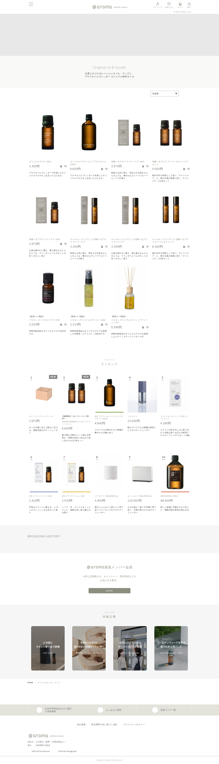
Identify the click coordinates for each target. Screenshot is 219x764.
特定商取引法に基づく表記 (104, 724)
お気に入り (169, 5)
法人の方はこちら (183, 12)
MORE (109, 590)
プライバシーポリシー (134, 724)
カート (180, 4)
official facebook (41, 751)
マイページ (157, 5)
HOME (30, 682)
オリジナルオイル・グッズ (48, 682)
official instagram (67, 751)
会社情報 (81, 724)
